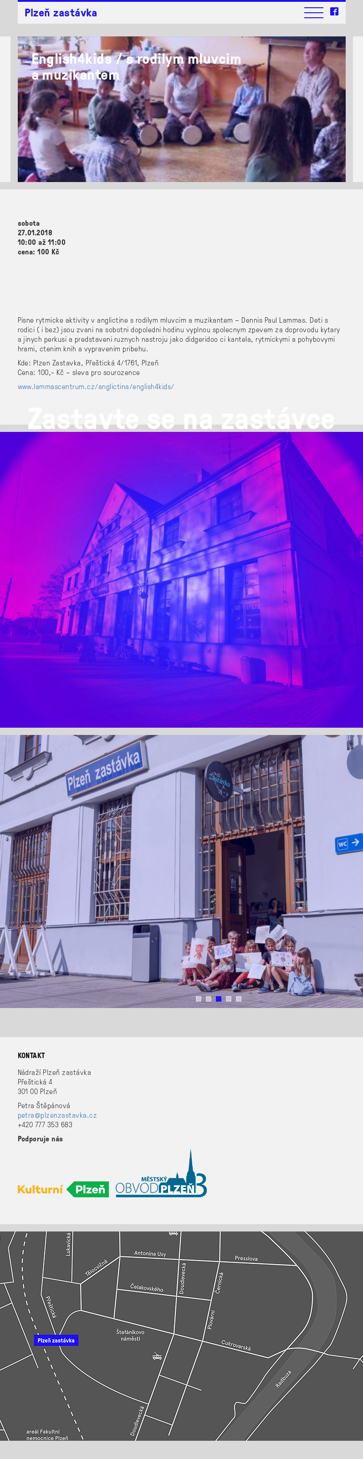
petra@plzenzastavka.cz (57, 1115)
